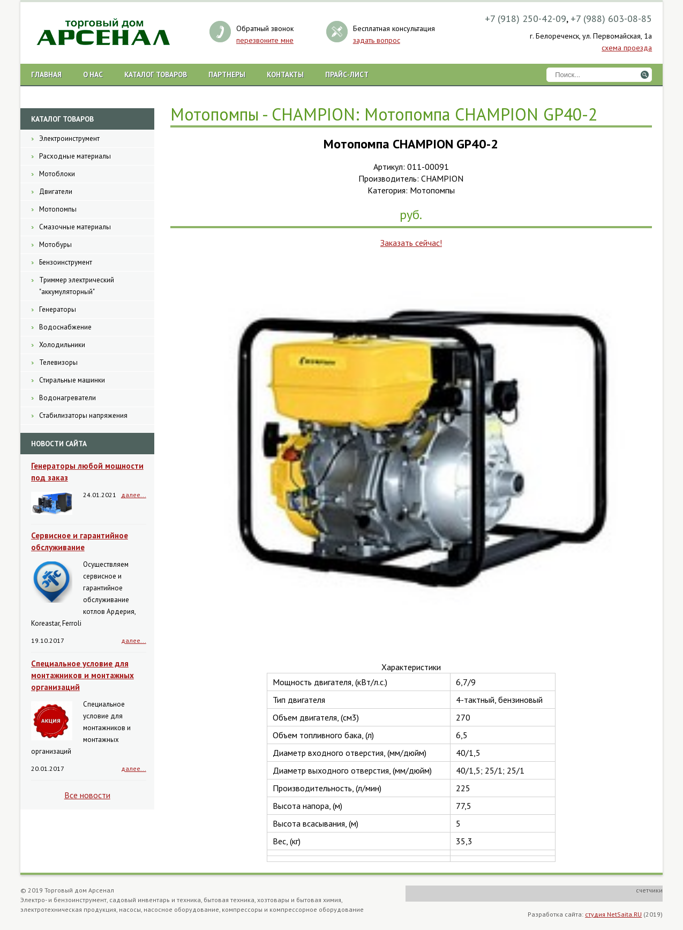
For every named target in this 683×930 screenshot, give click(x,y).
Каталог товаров (155, 74)
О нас (93, 74)
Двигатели (55, 191)
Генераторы (57, 309)
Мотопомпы (58, 209)
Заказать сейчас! (411, 242)
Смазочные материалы (75, 226)
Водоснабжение (65, 327)
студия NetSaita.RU (613, 914)
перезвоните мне (265, 40)
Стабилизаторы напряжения (83, 415)
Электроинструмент (69, 138)
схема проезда (627, 47)
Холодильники (62, 344)
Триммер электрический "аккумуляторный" (76, 285)
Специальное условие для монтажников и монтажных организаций (82, 675)
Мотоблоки (57, 173)
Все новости (87, 795)
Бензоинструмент (65, 262)
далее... (133, 495)
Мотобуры (55, 244)
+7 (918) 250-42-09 (525, 18)
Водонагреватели (67, 397)
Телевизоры (58, 362)
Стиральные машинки (72, 380)
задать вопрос (376, 40)
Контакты (285, 74)
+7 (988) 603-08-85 (611, 18)
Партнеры (226, 74)
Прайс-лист (347, 74)
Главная (46, 74)
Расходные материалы (75, 156)
